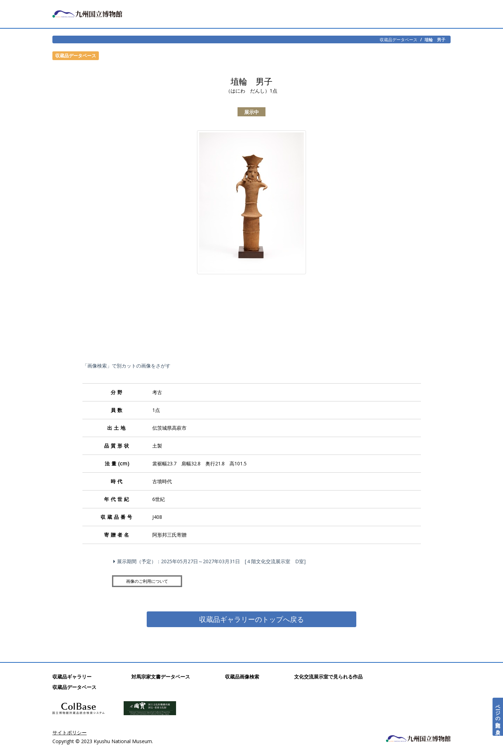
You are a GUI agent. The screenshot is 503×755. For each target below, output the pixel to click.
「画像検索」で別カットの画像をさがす (126, 365)
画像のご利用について (147, 581)
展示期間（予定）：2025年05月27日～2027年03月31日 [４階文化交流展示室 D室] (210, 561)
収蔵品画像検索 (242, 676)
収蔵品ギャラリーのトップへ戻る (251, 619)
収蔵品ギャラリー (72, 676)
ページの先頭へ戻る (498, 716)
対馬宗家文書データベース (160, 676)
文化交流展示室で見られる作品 (328, 676)
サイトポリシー (69, 732)
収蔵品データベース (398, 39)
